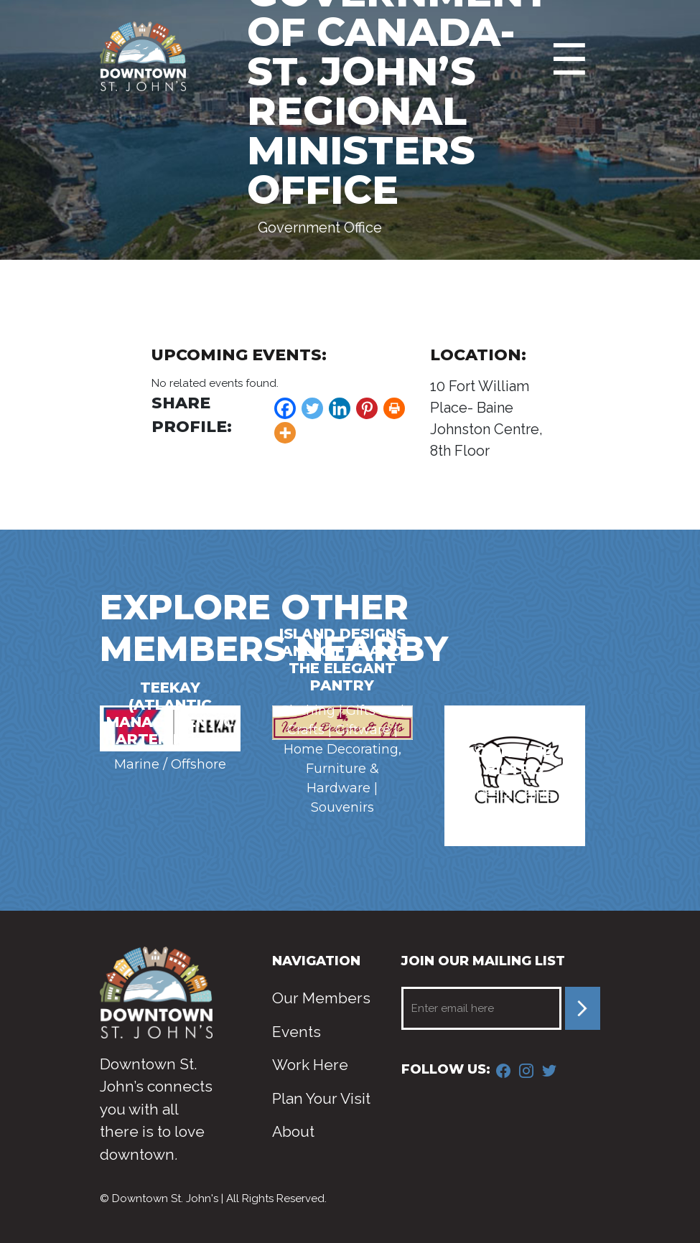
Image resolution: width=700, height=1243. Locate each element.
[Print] (394, 408)
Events (296, 1032)
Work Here (310, 1065)
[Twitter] (312, 408)
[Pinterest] (367, 408)
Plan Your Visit (321, 1098)
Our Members (321, 998)
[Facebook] (285, 408)
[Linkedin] (339, 408)
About (293, 1131)
